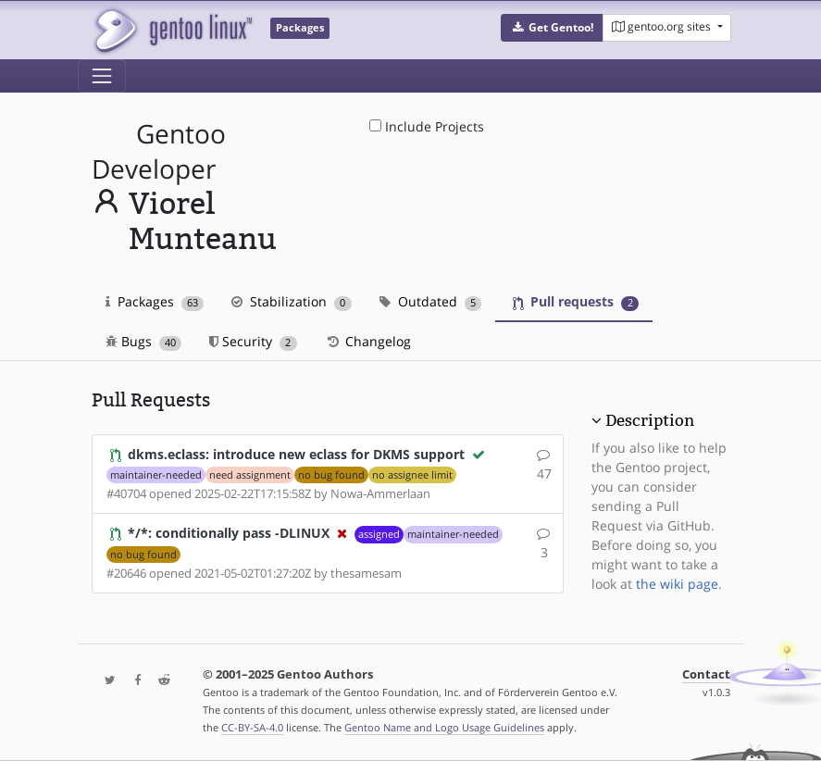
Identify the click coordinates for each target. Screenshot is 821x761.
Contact (706, 674)
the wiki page (677, 584)
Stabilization (291, 301)
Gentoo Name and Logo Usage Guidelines (444, 727)
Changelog (368, 341)
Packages (155, 301)
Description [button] (649, 420)
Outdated (430, 301)
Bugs (144, 341)
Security (253, 341)
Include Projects (426, 126)
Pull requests (576, 301)
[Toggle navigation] (102, 76)
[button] (552, 28)
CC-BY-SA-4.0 (252, 727)
